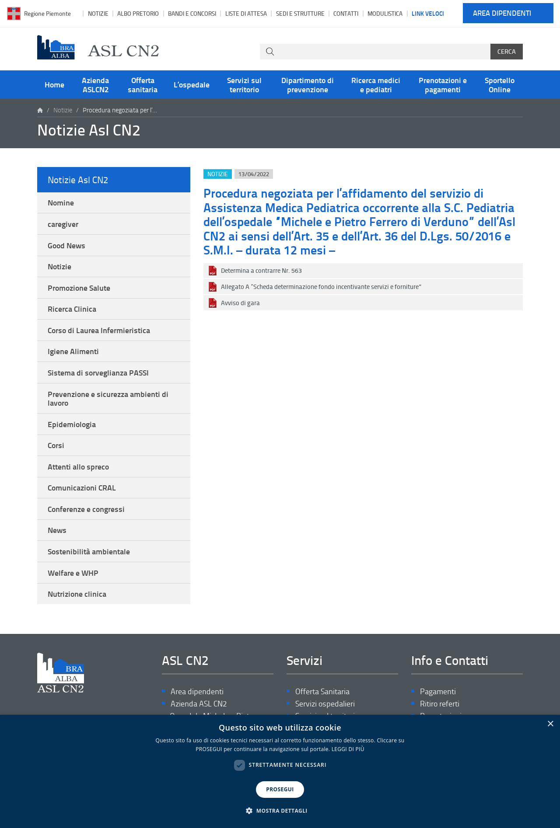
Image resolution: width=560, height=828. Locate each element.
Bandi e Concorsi (192, 13)
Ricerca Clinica (72, 308)
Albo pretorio (138, 13)
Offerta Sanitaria (322, 691)
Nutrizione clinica (77, 593)
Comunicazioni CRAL (82, 487)
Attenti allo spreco (78, 466)
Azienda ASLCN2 (95, 84)
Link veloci (428, 13)
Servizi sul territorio (244, 84)
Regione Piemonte (47, 13)
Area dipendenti (502, 13)
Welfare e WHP (73, 572)
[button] (280, 811)
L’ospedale (192, 84)
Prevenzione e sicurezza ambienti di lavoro (108, 398)
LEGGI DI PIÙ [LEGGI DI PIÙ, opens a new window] (348, 749)
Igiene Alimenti (73, 351)
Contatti (345, 13)
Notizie (98, 13)
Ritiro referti (439, 703)
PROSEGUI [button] (280, 789)
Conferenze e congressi (86, 509)
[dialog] (280, 771)
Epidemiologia (72, 424)
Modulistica (385, 13)
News (57, 530)
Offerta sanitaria (143, 84)
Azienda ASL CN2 (199, 703)
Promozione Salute (79, 287)
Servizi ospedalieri (325, 703)
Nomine (61, 202)
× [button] (550, 724)
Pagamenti (438, 691)
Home (54, 84)
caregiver (63, 224)
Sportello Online (499, 84)
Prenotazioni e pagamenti (443, 84)
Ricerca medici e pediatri (375, 84)
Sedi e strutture (300, 13)
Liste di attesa (246, 13)
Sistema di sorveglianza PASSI (98, 372)
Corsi (56, 445)
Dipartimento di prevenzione (307, 84)
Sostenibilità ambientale (89, 551)
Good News (66, 245)
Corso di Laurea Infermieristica (99, 330)
